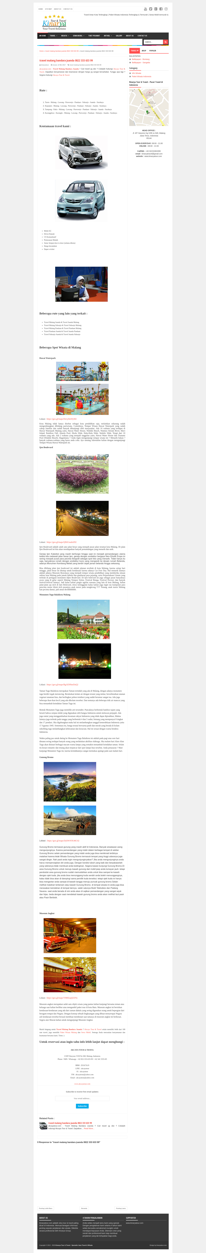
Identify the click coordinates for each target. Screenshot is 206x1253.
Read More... (89, 1128)
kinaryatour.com (161, 1245)
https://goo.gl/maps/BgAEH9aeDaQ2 (62, 684)
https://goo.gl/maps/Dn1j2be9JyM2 (62, 419)
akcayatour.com (45, 69)
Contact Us (67, 9)
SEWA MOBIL (77, 35)
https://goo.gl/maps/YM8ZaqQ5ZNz (62, 998)
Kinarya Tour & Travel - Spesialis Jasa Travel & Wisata (73, 1245)
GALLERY (119, 35)
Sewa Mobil (86, 1032)
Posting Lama (121, 1208)
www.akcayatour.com (82, 1084)
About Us (57, 9)
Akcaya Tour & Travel (61, 75)
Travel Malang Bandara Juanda (66, 69)
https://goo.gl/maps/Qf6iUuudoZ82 (61, 542)
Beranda (84, 1208)
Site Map (48, 9)
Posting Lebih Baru (45, 1208)
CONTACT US (142, 35)
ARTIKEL (107, 35)
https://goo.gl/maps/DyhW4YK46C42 (63, 841)
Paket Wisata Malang (68, 1032)
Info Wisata (136, 73)
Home (40, 9)
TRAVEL (52, 35)
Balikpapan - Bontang (141, 59)
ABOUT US (130, 35)
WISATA (64, 35)
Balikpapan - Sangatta (141, 62)
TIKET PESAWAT (94, 35)
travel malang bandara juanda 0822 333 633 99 (85, 65)
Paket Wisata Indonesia (141, 76)
